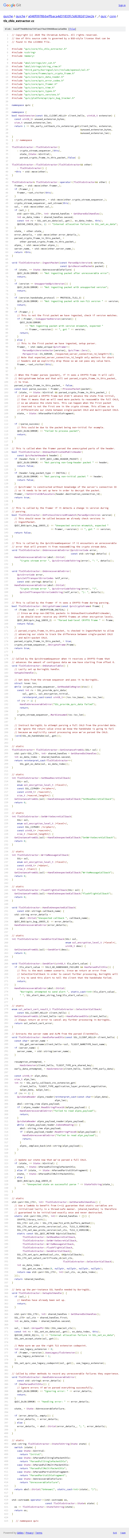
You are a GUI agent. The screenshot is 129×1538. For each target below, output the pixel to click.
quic (104, 16)
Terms (38, 1532)
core (113, 16)
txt (115, 1532)
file (72, 29)
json (123, 1532)
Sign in (122, 5)
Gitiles (20, 1532)
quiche (8, 16)
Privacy (29, 1532)
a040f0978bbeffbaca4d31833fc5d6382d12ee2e (61, 16)
